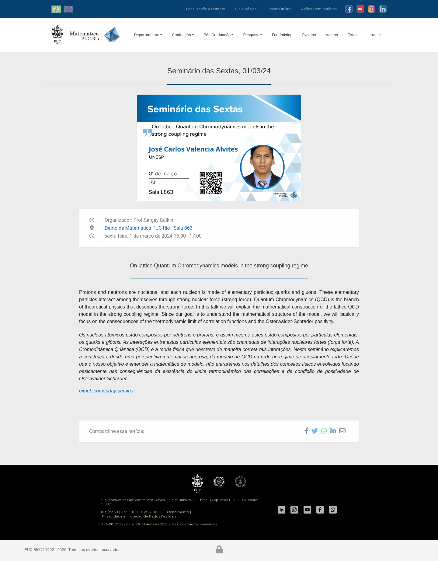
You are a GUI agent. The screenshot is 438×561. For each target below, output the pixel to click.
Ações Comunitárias (319, 9)
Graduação (181, 35)
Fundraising (282, 35)
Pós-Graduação (217, 35)
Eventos (309, 35)
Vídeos (332, 35)
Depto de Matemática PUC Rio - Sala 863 (149, 228)
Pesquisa (251, 35)
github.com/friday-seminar (107, 390)
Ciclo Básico (246, 9)
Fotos (353, 35)
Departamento (146, 35)
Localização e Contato (205, 9)
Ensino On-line (278, 9)
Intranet (374, 35)
